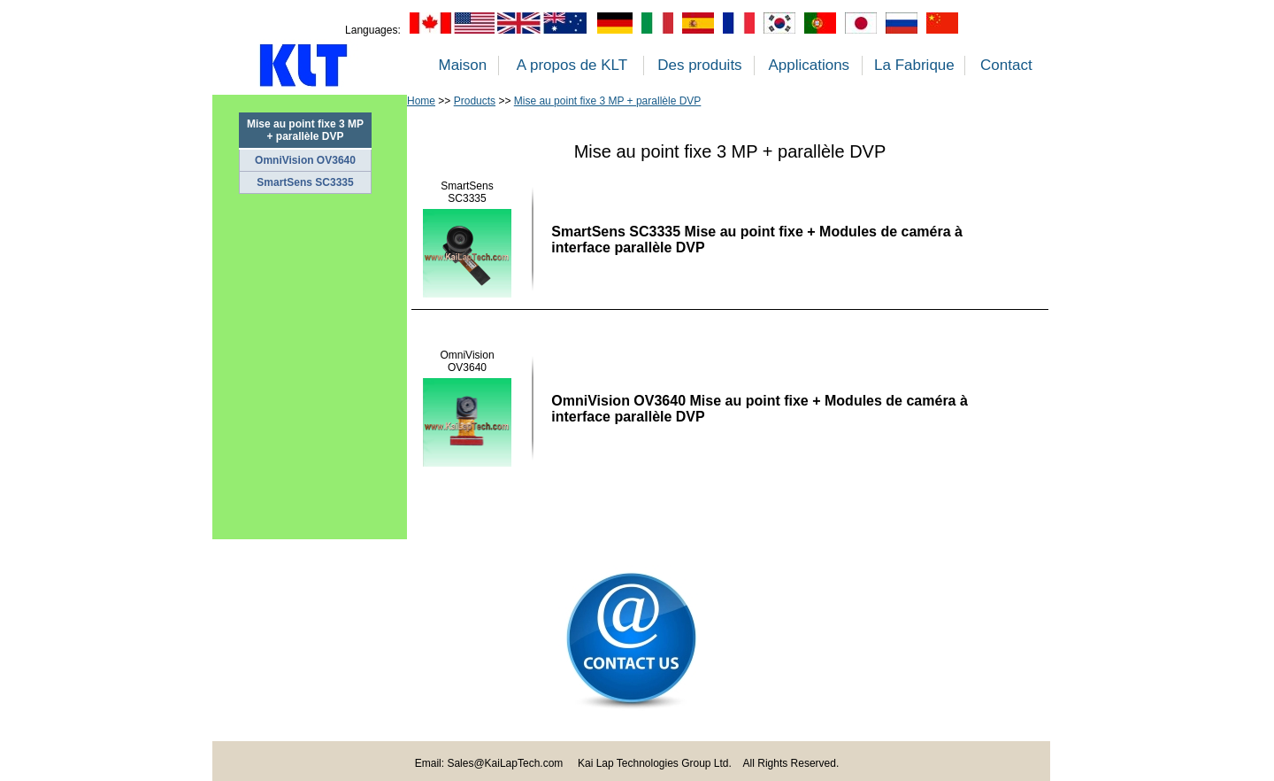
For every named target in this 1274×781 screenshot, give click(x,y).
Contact (1006, 65)
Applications (808, 65)
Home (421, 101)
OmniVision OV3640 (305, 160)
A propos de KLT (572, 65)
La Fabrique (914, 65)
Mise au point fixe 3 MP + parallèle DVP (608, 101)
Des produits (699, 65)
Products (474, 101)
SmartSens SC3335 (305, 182)
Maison (462, 65)
